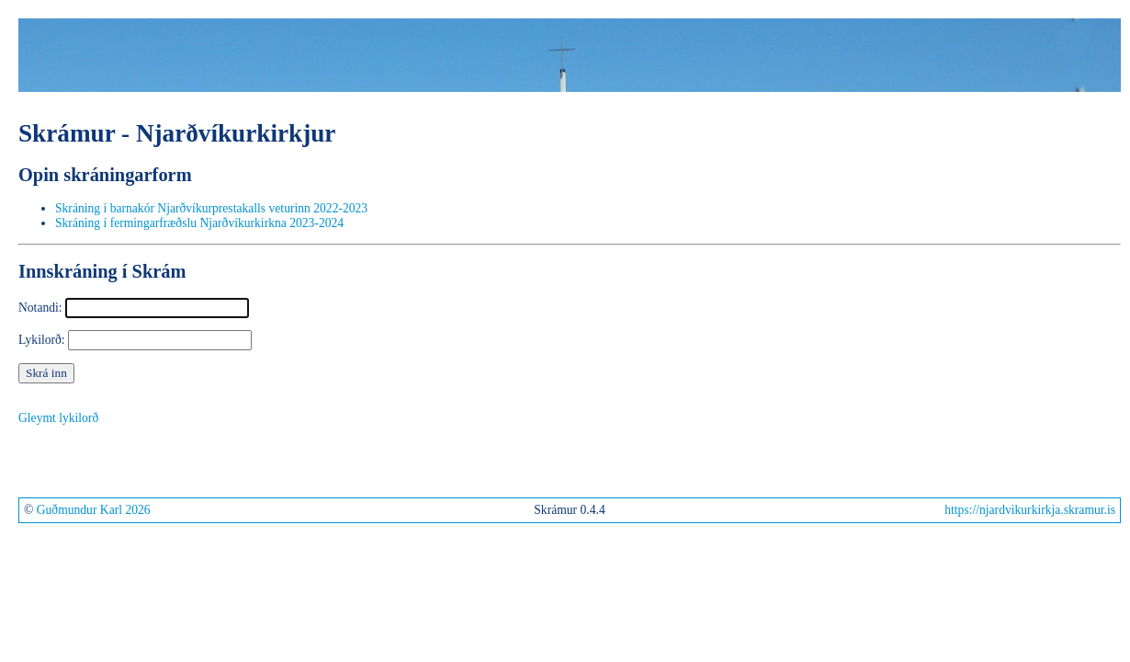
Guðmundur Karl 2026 (94, 510)
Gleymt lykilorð (58, 418)
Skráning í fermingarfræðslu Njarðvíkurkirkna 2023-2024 (199, 223)
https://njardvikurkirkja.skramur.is (1029, 510)
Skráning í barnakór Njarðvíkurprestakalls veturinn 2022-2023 (211, 208)
